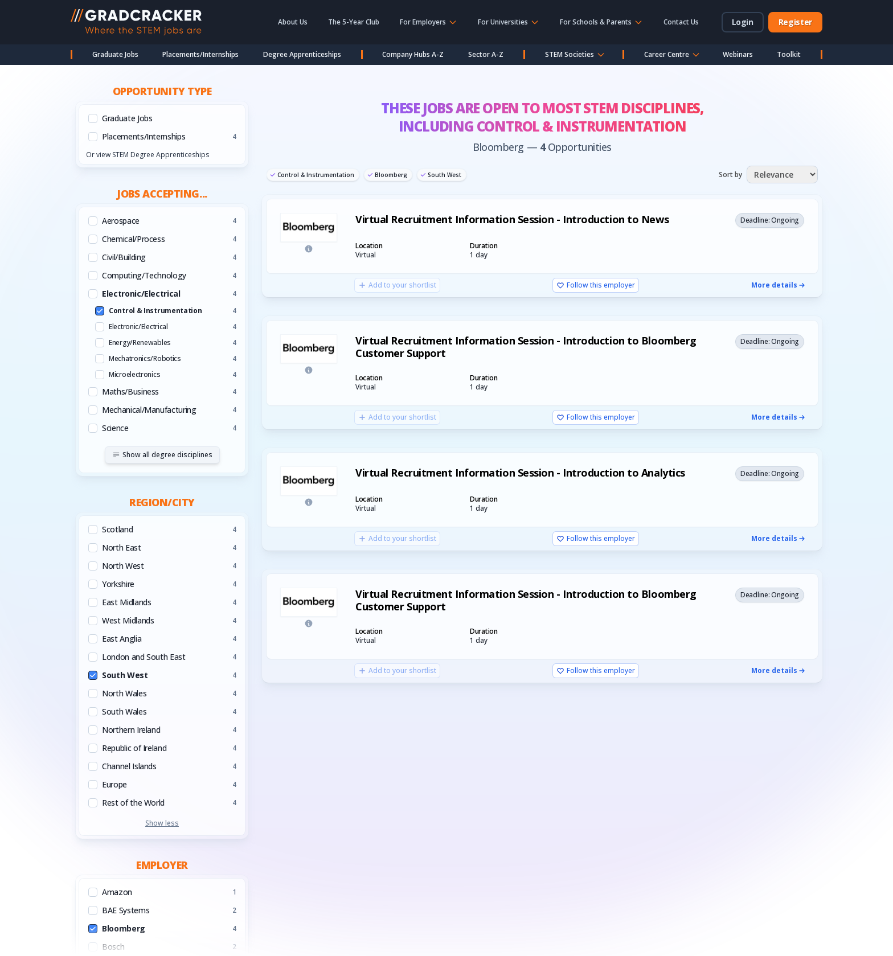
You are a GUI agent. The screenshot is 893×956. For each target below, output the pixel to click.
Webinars (738, 54)
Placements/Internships (200, 54)
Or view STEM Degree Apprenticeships (147, 154)
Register (795, 22)
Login (742, 22)
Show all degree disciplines (162, 454)
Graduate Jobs (115, 54)
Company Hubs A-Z (413, 54)
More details (778, 285)
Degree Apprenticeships (302, 54)
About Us (293, 22)
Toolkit (789, 54)
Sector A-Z (485, 54)
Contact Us (681, 22)
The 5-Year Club (353, 22)
